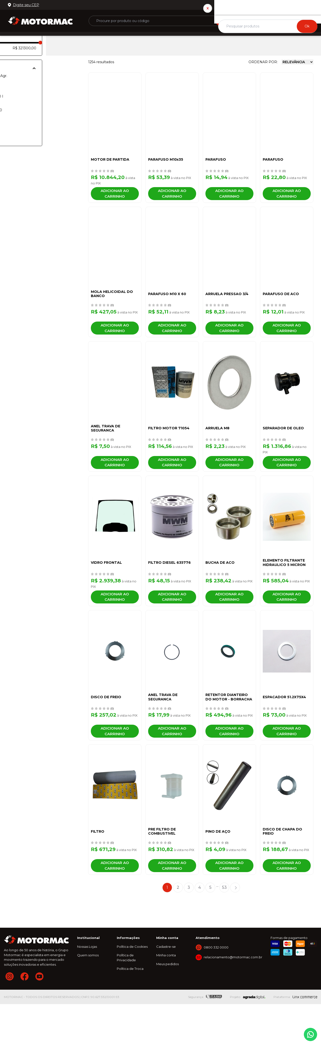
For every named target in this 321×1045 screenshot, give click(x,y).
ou (272, 19)
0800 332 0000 (297, 5)
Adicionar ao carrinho (115, 196)
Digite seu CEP (26, 5)
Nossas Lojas (87, 988)
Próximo (235, 929)
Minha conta (166, 996)
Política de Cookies (132, 988)
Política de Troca (130, 1010)
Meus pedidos (167, 1005)
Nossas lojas (266, 5)
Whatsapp (310, 1034)
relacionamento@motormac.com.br (233, 998)
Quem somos (88, 996)
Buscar (229, 21)
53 (224, 928)
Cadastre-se (166, 988)
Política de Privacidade (126, 998)
